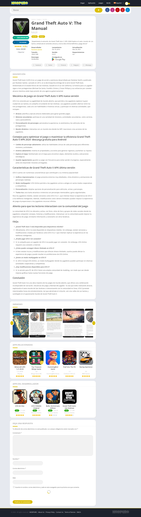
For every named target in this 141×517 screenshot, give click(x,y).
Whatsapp (87, 66)
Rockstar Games (36, 50)
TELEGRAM (19, 43)
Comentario (17, 434)
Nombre (16, 460)
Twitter (48, 66)
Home (33, 20)
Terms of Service (70, 513)
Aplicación (91, 3)
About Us (41, 513)
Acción (45, 20)
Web (14, 479)
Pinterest (62, 66)
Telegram (74, 66)
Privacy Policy (50, 513)
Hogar (82, 3)
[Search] (57, 10)
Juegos (101, 3)
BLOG (108, 3)
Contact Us (59, 513)
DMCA (79, 513)
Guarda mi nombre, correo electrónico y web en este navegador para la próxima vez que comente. (47, 488)
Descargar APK (20, 38)
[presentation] (49, 495)
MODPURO (33, 513)
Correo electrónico (19, 469)
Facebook (37, 66)
